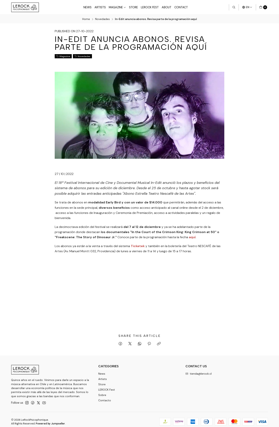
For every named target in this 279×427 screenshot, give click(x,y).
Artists (100, 7)
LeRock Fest (150, 7)
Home (86, 19)
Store (133, 7)
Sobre (102, 395)
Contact (181, 7)
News (87, 7)
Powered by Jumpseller (50, 423)
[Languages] (247, 7)
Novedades (102, 19)
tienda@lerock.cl (198, 373)
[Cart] (263, 7)
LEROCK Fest (106, 389)
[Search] (233, 7)
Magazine (117, 7)
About (166, 7)
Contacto (104, 400)
